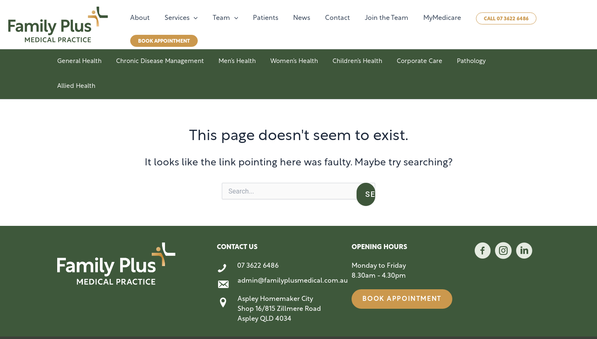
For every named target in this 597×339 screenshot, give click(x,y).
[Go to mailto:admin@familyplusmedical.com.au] (276, 260)
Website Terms (487, 323)
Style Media (186, 323)
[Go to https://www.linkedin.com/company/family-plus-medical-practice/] (524, 227)
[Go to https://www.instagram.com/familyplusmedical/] (503, 227)
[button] (191, 18)
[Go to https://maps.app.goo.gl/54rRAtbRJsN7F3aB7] (276, 286)
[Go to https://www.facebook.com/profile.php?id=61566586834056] (482, 227)
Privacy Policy (524, 323)
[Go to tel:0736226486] (276, 243)
